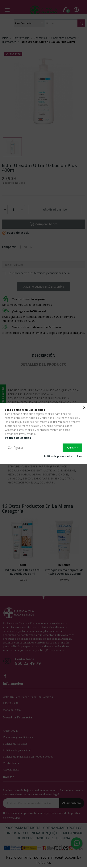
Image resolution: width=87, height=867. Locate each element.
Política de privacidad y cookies (63, 456)
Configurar (15, 448)
